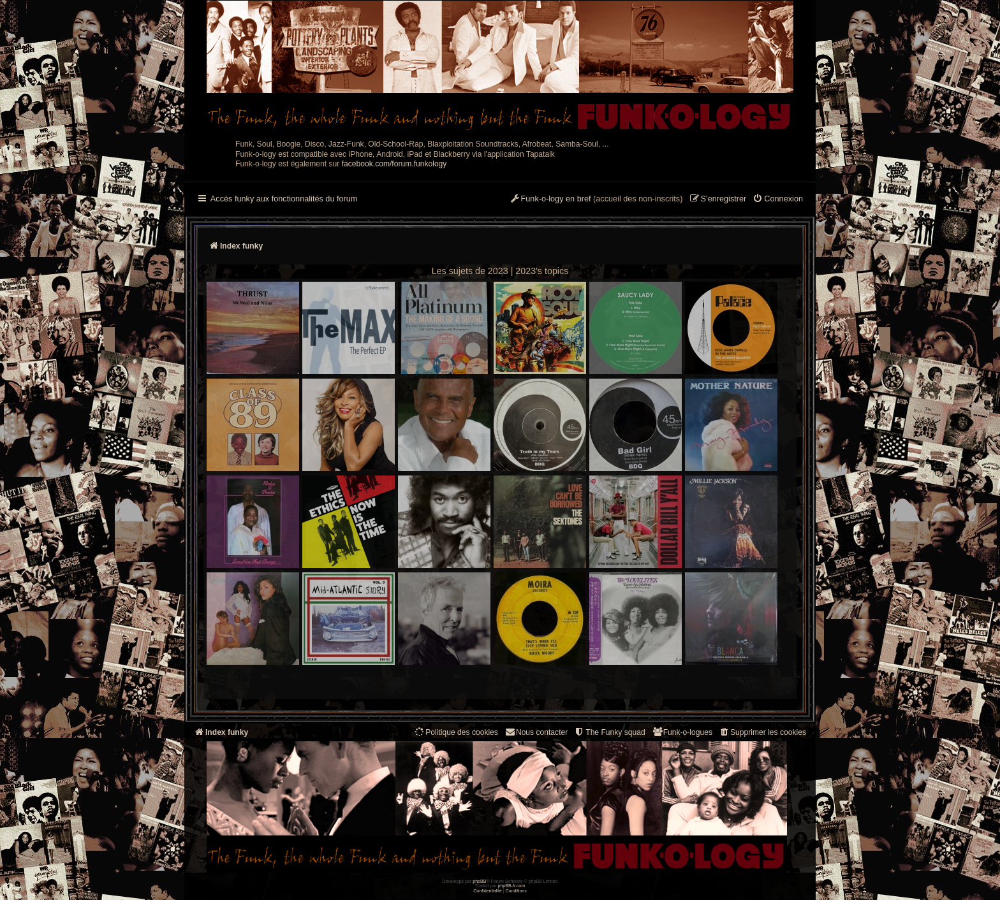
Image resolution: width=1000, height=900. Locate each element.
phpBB (479, 881)
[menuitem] (778, 199)
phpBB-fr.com (512, 885)
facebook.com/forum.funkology (394, 163)
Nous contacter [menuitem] (536, 732)
